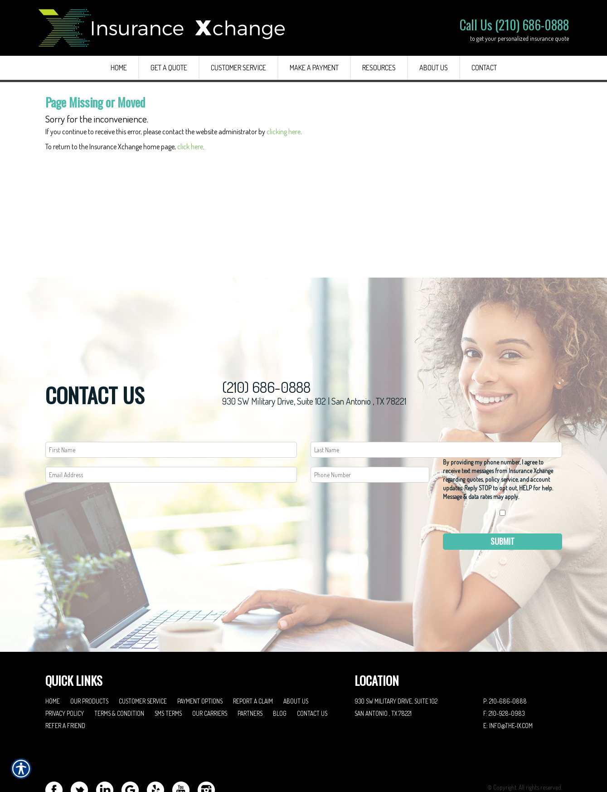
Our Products (89, 664)
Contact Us (312, 676)
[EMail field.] (171, 438)
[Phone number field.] (370, 438)
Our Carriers (209, 676)
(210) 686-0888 (266, 350)
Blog (280, 676)
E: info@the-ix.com (508, 689)
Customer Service (143, 664)
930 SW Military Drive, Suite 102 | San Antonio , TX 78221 (314, 364)
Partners (250, 676)
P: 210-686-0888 (505, 664)
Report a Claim (253, 664)
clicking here (284, 131)
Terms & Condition (119, 676)
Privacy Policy (64, 676)
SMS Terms (168, 676)
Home (52, 664)
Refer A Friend (65, 689)
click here (190, 146)
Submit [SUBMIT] (502, 504)
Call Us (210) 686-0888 (514, 24)
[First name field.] (171, 413)
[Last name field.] (436, 413)
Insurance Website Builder (531, 763)
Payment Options (200, 664)
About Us (295, 664)
